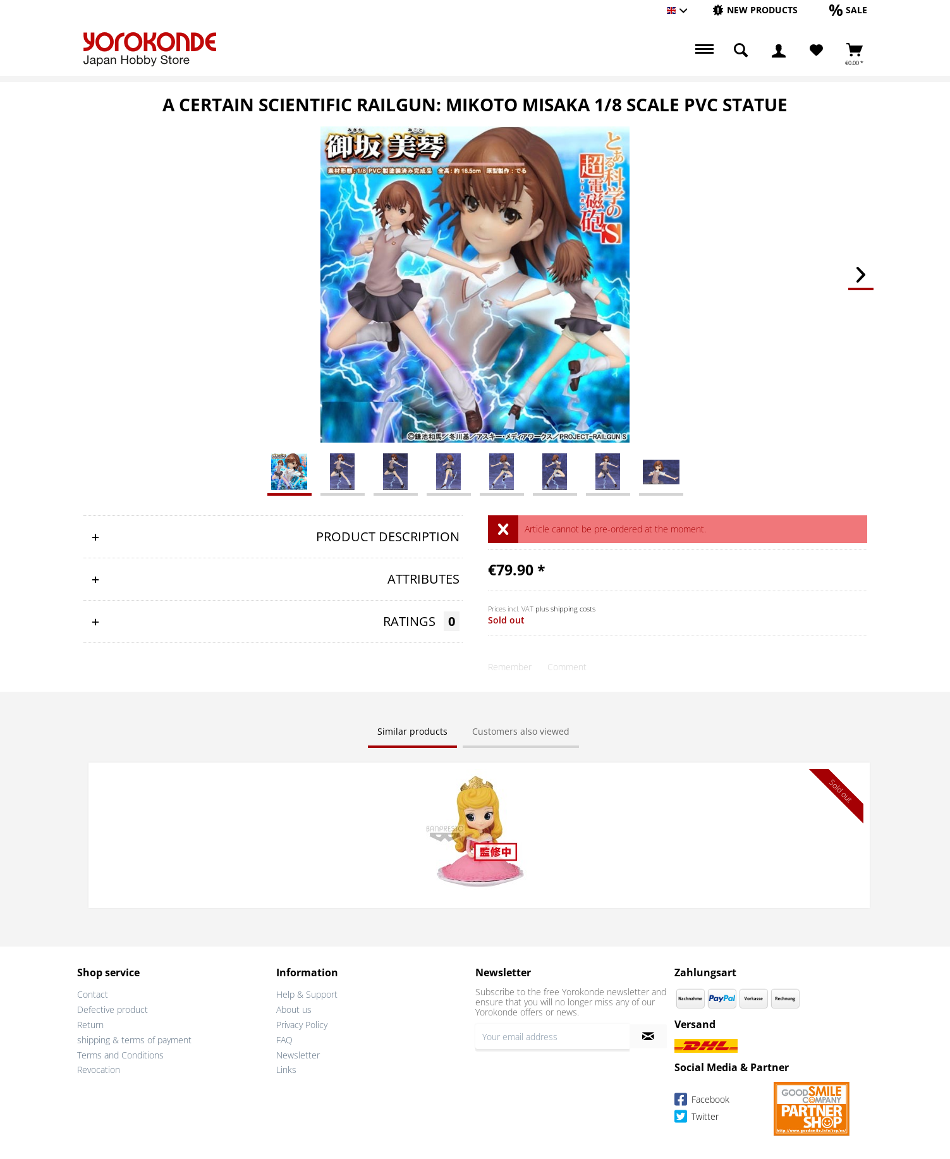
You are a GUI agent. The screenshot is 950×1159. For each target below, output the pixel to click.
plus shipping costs (565, 608)
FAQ (284, 1038)
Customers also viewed (520, 731)
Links (286, 1068)
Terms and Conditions (120, 1053)
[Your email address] (552, 1035)
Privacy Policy (301, 1023)
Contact (92, 993)
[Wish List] (816, 51)
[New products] (755, 10)
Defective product (112, 1008)
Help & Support (307, 993)
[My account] (778, 51)
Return (90, 1023)
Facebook (701, 1099)
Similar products (412, 731)
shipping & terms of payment (134, 1038)
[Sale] (848, 10)
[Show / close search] (741, 51)
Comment (567, 667)
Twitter (696, 1116)
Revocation (98, 1068)
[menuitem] (755, 10)
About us (294, 1008)
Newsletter (298, 1053)
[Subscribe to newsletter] (648, 1035)
